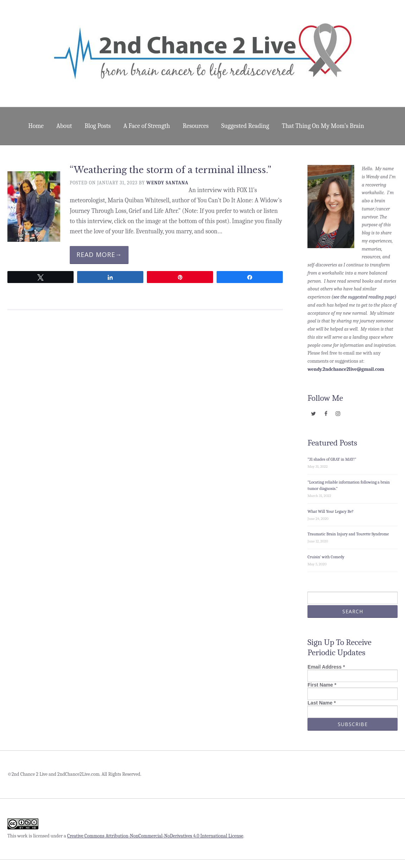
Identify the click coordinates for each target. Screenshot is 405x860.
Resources (196, 126)
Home (36, 126)
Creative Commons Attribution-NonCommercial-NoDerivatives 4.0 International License (155, 836)
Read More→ (99, 254)
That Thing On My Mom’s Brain (323, 126)
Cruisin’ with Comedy (325, 556)
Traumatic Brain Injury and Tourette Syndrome (348, 534)
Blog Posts (98, 126)
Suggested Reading (245, 126)
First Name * (321, 685)
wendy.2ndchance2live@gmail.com (345, 369)
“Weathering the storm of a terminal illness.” (170, 170)
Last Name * (321, 703)
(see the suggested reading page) (363, 297)
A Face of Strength (146, 126)
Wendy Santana (168, 182)
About (64, 126)
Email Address (326, 667)
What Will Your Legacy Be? (330, 511)
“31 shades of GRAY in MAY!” (331, 459)
